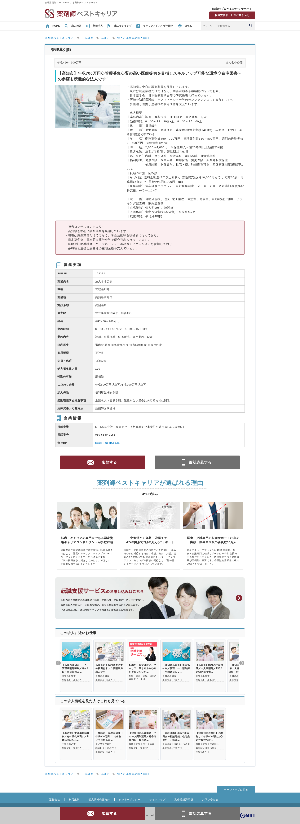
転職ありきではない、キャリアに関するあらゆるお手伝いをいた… (142, 668)
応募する (102, 813)
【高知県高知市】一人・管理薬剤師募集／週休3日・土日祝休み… (75, 668)
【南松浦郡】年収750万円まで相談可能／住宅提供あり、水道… (176, 736)
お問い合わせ (210, 799)
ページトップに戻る (236, 789)
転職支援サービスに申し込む (232, 15)
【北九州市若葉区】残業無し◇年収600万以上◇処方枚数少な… (209, 736)
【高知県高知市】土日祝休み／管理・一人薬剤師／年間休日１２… (176, 668)
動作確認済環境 (183, 799)
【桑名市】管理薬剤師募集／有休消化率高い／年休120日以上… (75, 736)
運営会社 (54, 799)
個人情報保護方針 (99, 799)
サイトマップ (157, 799)
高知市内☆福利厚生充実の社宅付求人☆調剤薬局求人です (109, 668)
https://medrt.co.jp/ (108, 442)
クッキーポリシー (129, 799)
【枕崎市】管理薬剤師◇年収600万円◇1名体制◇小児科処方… (109, 736)
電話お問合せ (197, 813)
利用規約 (74, 799)
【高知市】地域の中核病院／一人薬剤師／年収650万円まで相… (209, 668)
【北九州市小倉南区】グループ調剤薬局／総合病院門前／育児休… (142, 736)
